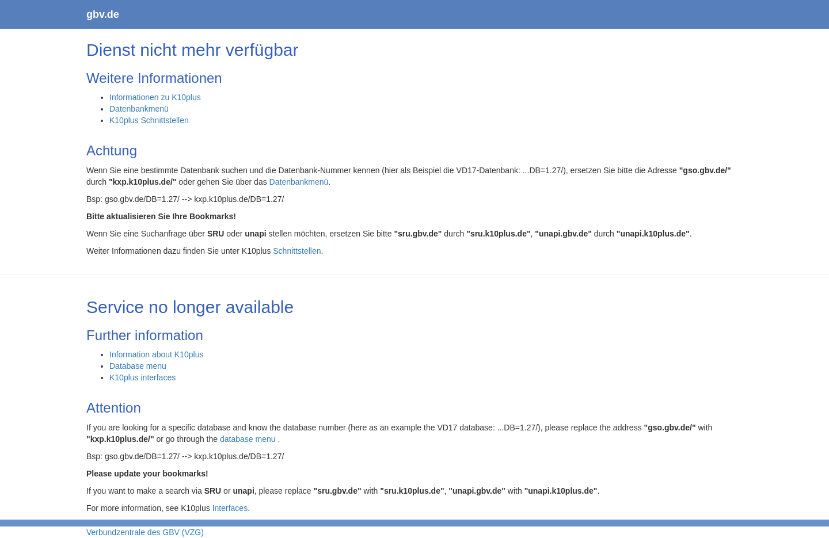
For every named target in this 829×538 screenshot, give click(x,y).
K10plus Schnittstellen (149, 120)
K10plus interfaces (142, 377)
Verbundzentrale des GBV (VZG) (145, 532)
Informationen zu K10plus (155, 97)
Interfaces (230, 508)
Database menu (137, 366)
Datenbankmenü (139, 108)
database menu (248, 439)
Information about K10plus (156, 354)
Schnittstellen (297, 250)
